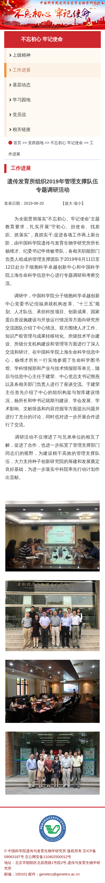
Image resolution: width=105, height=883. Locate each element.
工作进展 (18, 70)
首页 (17, 142)
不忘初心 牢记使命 (66, 142)
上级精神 (18, 55)
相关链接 (18, 129)
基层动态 (18, 85)
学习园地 (18, 100)
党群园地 (36, 142)
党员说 (16, 114)
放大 (69, 203)
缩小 (77, 203)
